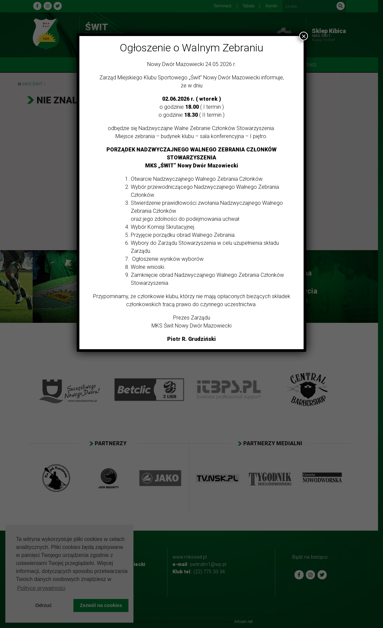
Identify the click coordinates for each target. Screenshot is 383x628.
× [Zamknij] (303, 36)
